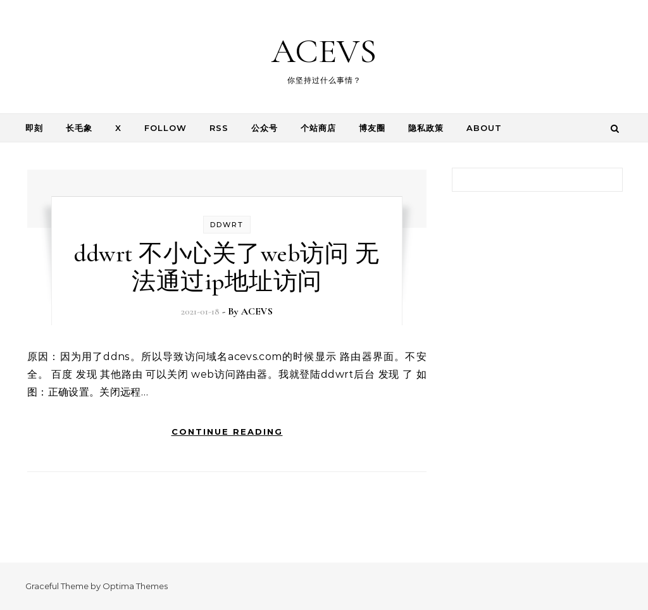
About (484, 128)
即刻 (34, 128)
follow (165, 128)
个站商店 (318, 128)
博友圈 (372, 128)
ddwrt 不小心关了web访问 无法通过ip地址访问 (226, 267)
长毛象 (79, 128)
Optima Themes (135, 586)
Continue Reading (227, 431)
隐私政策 (426, 128)
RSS (218, 128)
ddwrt (227, 224)
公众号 (264, 128)
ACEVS (324, 51)
